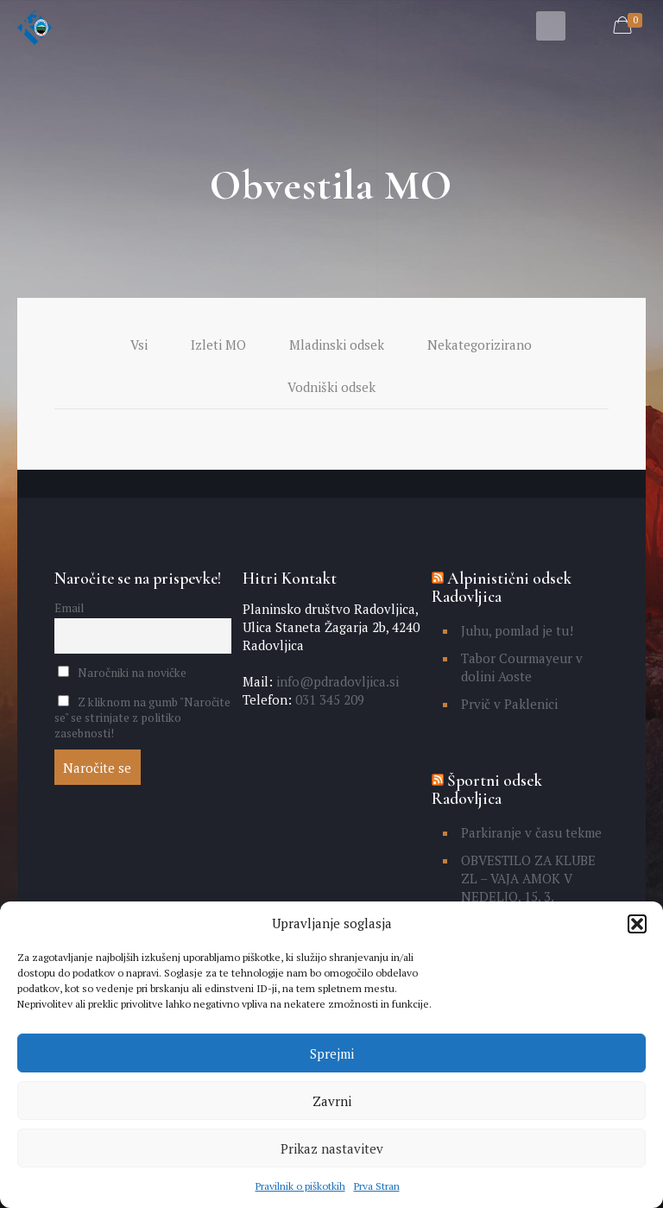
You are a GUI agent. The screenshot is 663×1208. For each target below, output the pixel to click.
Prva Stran (377, 1186)
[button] (637, 924)
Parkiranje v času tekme (531, 832)
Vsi (139, 344)
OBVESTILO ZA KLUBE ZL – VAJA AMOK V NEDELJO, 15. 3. (528, 878)
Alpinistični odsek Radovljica (501, 587)
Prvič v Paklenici (509, 703)
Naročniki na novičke (122, 672)
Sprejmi (332, 1053)
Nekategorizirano (479, 344)
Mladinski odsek (336, 344)
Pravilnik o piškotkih (300, 1186)
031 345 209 (328, 699)
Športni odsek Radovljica (487, 789)
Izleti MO (218, 344)
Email (69, 608)
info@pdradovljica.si (336, 681)
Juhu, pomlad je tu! (517, 630)
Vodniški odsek (331, 386)
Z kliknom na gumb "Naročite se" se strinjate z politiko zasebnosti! (142, 717)
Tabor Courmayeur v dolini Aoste (522, 667)
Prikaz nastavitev (332, 1148)
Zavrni (332, 1101)
